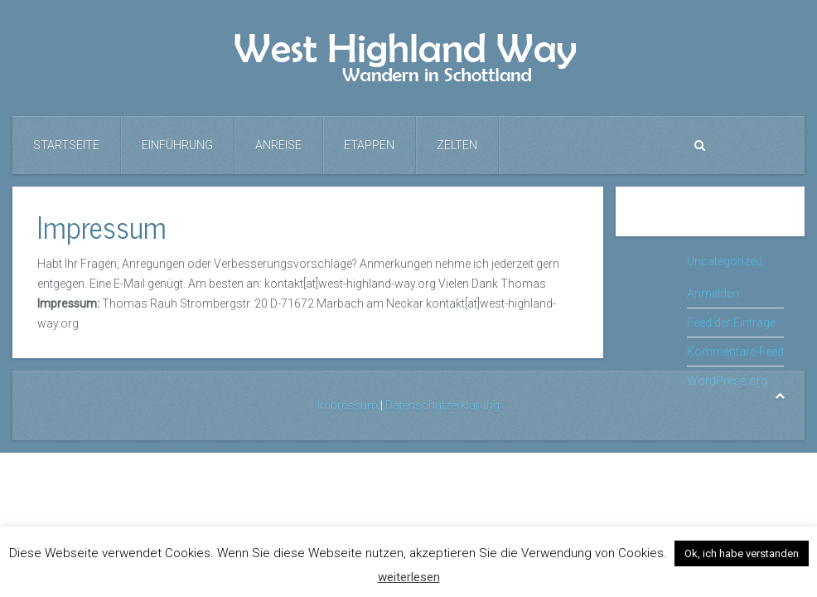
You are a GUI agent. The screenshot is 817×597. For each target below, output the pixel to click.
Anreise (278, 145)
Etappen (369, 145)
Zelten (457, 145)
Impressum (347, 405)
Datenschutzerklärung (442, 405)
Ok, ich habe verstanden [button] (741, 553)
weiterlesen (409, 577)
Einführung (177, 145)
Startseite (66, 145)
